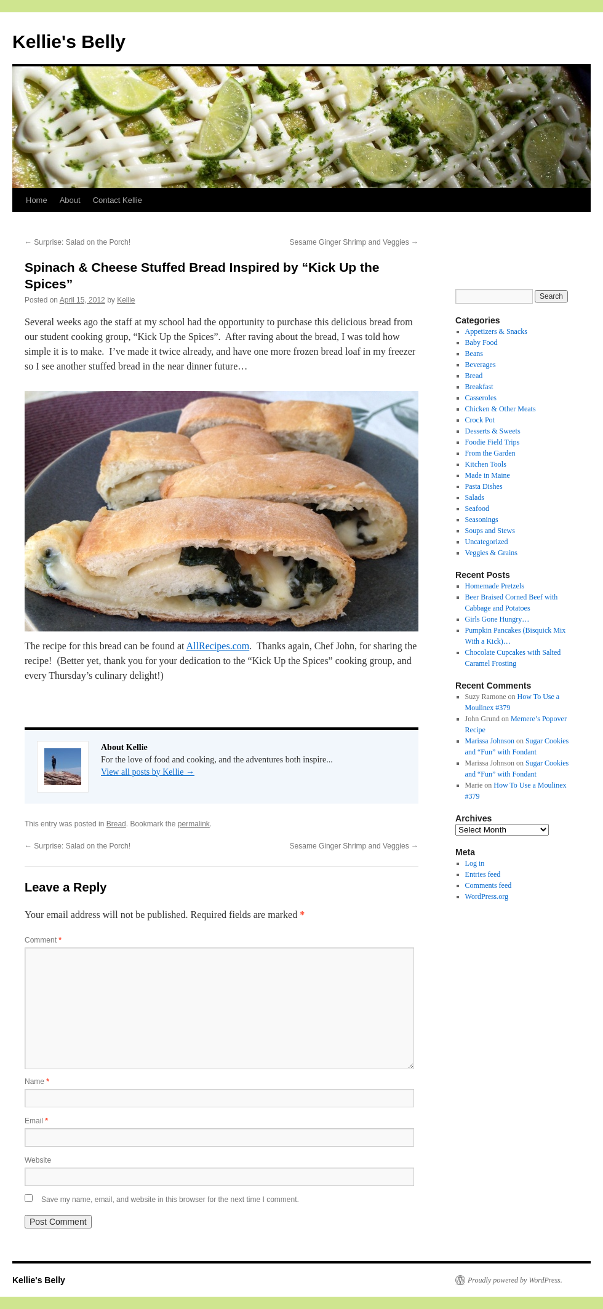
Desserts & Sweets (493, 431)
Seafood (477, 508)
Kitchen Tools (485, 464)
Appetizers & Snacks (496, 331)
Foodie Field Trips (492, 442)
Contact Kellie (117, 200)
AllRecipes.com (218, 646)
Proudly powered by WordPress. (515, 1280)
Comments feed (488, 885)
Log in (475, 863)
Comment (43, 940)
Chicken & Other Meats (500, 409)
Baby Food (481, 342)
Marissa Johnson (489, 741)
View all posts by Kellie (147, 772)
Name (37, 1081)
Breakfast (479, 386)
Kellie (126, 300)
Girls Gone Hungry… (497, 619)
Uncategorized (486, 541)
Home (36, 200)
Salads (474, 497)
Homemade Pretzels (494, 586)
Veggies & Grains (491, 552)
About (70, 200)
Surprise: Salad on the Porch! (77, 242)
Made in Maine (487, 475)
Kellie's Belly (69, 41)
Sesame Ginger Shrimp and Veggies (354, 242)
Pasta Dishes (484, 486)
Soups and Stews (490, 530)
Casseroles (481, 397)
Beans (474, 353)
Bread (116, 824)
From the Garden (490, 453)
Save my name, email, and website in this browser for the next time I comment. (170, 1199)
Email (36, 1121)
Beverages (480, 364)
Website (38, 1160)
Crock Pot (480, 420)
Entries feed (483, 874)
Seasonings (481, 519)
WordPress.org (486, 896)
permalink (194, 824)
